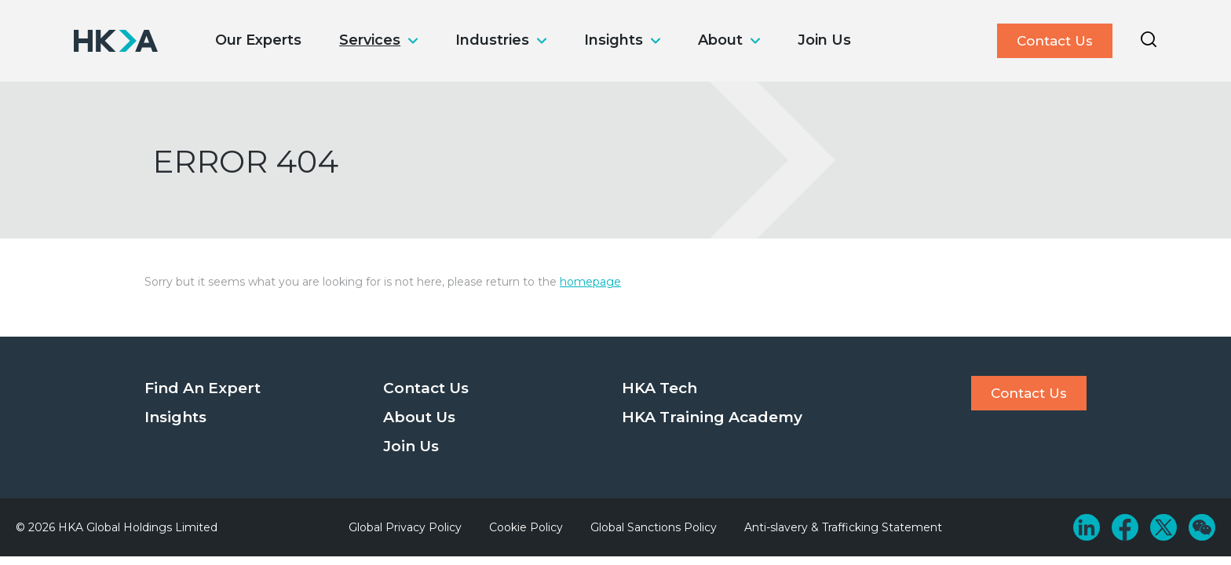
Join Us (824, 40)
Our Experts (258, 40)
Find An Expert (202, 388)
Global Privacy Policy (405, 527)
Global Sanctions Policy (653, 527)
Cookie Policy (526, 527)
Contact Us (1055, 41)
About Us (419, 417)
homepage (590, 282)
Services (369, 40)
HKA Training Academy (712, 417)
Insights (613, 40)
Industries (492, 40)
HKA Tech (659, 388)
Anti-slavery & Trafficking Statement (843, 527)
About (720, 40)
